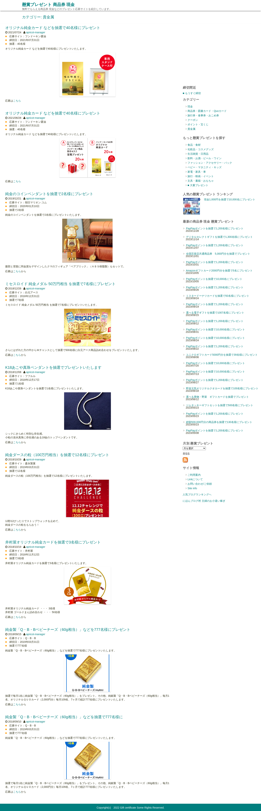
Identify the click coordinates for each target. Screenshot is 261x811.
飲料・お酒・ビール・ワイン (205, 158)
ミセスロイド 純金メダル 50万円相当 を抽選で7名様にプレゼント (60, 284)
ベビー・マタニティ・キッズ (205, 167)
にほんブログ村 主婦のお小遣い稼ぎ (204, 500)
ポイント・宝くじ (198, 124)
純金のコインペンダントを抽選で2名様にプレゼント (49, 194)
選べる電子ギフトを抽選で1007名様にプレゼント (215, 312)
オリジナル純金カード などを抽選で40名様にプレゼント (52, 28)
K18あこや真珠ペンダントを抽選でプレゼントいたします (53, 367)
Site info (192, 488)
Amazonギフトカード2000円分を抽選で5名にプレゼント (219, 270)
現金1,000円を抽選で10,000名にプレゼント (229, 199)
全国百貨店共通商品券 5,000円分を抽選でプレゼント (218, 253)
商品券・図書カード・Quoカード (207, 110)
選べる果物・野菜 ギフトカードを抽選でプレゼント (217, 396)
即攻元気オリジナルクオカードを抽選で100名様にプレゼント (222, 388)
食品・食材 (194, 144)
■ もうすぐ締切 (192, 93)
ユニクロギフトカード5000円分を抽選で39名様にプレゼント (222, 354)
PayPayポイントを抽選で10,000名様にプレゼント (215, 329)
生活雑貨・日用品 (198, 153)
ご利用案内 (194, 474)
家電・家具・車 (197, 171)
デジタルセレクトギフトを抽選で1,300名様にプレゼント (219, 236)
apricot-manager (35, 32)
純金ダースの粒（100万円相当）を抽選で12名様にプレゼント (57, 455)
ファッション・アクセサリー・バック (210, 162)
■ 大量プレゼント (198, 185)
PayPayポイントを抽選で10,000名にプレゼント (214, 278)
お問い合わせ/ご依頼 (200, 483)
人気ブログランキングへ (197, 494)
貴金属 (191, 128)
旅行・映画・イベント (201, 176)
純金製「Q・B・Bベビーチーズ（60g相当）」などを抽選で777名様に (64, 717)
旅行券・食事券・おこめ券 (203, 115)
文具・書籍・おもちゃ (201, 180)
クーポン (193, 119)
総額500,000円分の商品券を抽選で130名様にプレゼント (219, 422)
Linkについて (195, 479)
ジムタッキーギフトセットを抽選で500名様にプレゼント (219, 405)
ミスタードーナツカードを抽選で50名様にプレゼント (217, 295)
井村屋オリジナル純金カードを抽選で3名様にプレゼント (53, 542)
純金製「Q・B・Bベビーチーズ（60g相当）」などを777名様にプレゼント (67, 629)
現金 (190, 106)
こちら (17, 100)
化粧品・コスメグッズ (201, 149)
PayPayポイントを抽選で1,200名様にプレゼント (214, 228)
